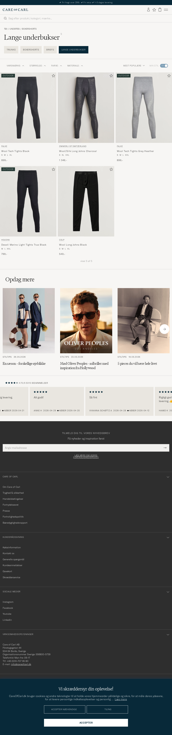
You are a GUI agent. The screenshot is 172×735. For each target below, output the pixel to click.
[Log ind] (148, 10)
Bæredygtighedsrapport (15, 522)
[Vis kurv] (160, 9)
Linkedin (7, 619)
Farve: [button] (56, 65)
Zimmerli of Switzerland (72, 146)
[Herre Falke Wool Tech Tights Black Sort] (28, 107)
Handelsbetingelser (13, 498)
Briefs (50, 49)
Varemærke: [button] (15, 65)
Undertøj (15, 29)
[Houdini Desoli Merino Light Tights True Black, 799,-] (28, 211)
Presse (6, 510)
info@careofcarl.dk (21, 664)
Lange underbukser (73, 49)
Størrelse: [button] (38, 65)
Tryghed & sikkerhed (13, 492)
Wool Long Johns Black (73, 244)
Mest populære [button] (134, 65)
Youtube (7, 613)
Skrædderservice (11, 577)
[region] (86, 401)
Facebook (8, 607)
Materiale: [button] (75, 65)
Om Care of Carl (11, 486)
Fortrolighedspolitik (13, 516)
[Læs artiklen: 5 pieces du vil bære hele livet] (144, 329)
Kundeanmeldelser (12, 565)
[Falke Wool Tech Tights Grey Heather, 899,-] (144, 117)
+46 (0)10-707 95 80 (17, 661)
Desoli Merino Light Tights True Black (23, 244)
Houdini (5, 240)
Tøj (5, 29)
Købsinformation (12, 547)
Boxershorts (29, 29)
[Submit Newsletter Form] (165, 447)
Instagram (8, 601)
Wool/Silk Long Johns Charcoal (78, 151)
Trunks (11, 49)
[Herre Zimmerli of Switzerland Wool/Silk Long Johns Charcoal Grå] (86, 107)
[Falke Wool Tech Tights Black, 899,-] (28, 117)
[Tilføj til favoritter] (52, 76)
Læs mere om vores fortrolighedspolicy (86, 456)
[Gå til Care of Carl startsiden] (15, 9)
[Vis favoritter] (154, 9)
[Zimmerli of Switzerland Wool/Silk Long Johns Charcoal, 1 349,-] (86, 117)
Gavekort (7, 571)
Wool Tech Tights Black (15, 151)
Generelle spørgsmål (13, 559)
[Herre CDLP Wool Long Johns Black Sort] (86, 201)
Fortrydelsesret (10, 504)
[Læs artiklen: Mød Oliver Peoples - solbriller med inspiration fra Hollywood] (86, 329)
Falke (4, 146)
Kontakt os (8, 553)
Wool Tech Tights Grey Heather (135, 151)
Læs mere (121, 699)
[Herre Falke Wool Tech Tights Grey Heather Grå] (144, 107)
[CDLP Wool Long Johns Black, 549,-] (86, 211)
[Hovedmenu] (166, 9)
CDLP (61, 240)
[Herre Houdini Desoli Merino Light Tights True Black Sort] (28, 201)
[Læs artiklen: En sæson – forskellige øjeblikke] (29, 329)
